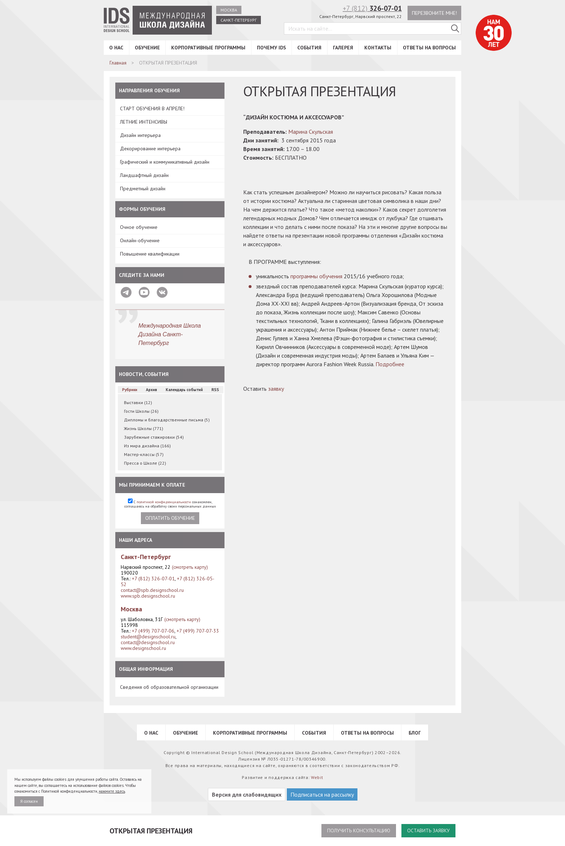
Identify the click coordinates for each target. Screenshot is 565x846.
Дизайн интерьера (140, 135)
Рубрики (129, 389)
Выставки (138, 402)
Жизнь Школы (143, 428)
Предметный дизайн (142, 188)
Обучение (147, 47)
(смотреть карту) (190, 567)
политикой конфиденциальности (164, 502)
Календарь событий (184, 389)
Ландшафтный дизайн (144, 175)
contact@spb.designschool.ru (152, 590)
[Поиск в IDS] (455, 28)
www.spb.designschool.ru (148, 596)
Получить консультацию (358, 830)
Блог (415, 733)
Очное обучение (138, 227)
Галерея (343, 47)
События (309, 47)
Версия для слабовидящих (246, 794)
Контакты (377, 47)
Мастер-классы (144, 454)
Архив (151, 389)
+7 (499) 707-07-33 (198, 631)
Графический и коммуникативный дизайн (164, 162)
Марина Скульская (310, 131)
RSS (215, 389)
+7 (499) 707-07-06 (153, 631)
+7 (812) (372, 8)
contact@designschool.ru (148, 642)
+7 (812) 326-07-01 (153, 578)
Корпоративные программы (208, 47)
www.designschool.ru (143, 648)
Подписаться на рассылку (322, 794)
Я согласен (29, 801)
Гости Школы (141, 411)
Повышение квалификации (149, 254)
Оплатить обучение (170, 518)
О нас (116, 47)
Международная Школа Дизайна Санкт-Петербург (169, 334)
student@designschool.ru (148, 636)
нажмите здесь (112, 791)
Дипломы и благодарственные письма (167, 419)
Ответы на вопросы (429, 47)
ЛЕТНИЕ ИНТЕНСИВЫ (143, 122)
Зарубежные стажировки (154, 437)
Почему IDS (271, 47)
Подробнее (389, 364)
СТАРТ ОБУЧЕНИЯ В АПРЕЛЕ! (152, 108)
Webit (317, 777)
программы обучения (316, 276)
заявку (276, 388)
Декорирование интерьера (150, 148)
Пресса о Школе (145, 463)
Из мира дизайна (147, 445)
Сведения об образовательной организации (169, 687)
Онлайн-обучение (140, 240)
